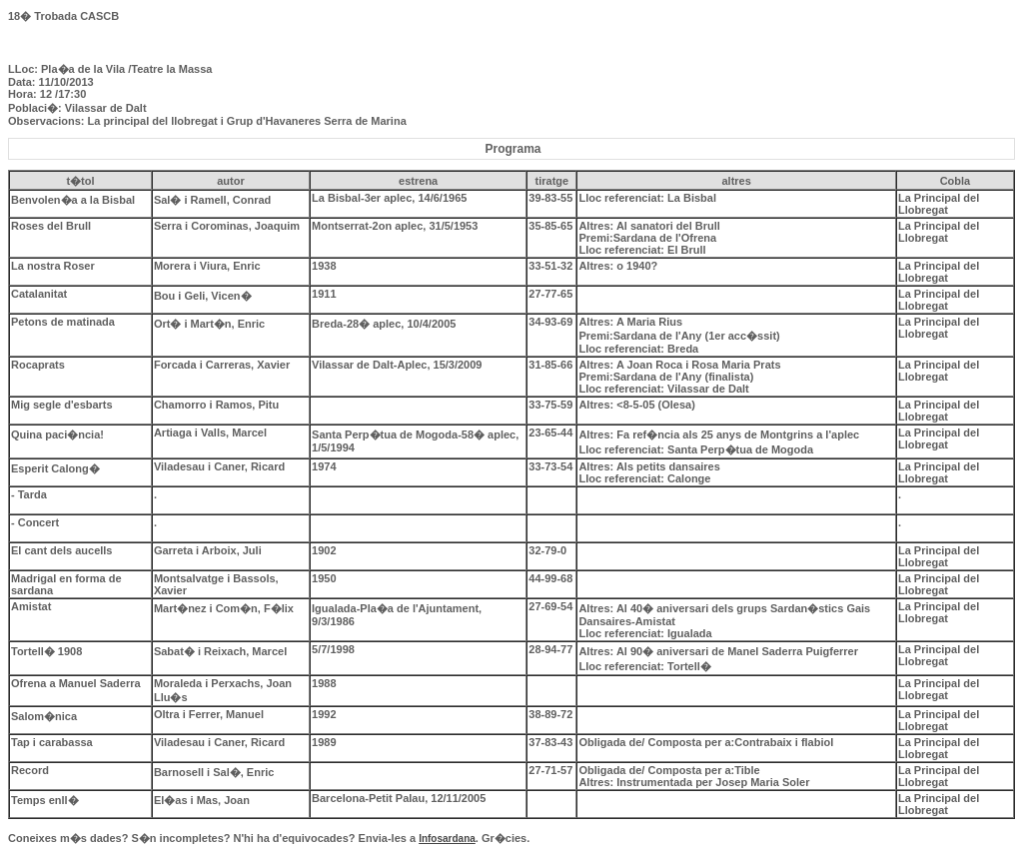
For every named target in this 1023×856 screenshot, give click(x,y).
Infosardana (447, 838)
